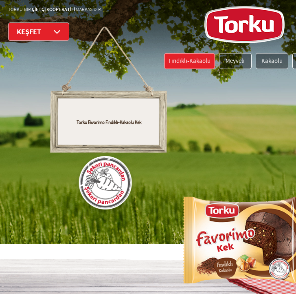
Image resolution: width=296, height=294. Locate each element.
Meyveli (235, 61)
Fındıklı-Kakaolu (189, 61)
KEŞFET (39, 31)
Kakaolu (272, 61)
